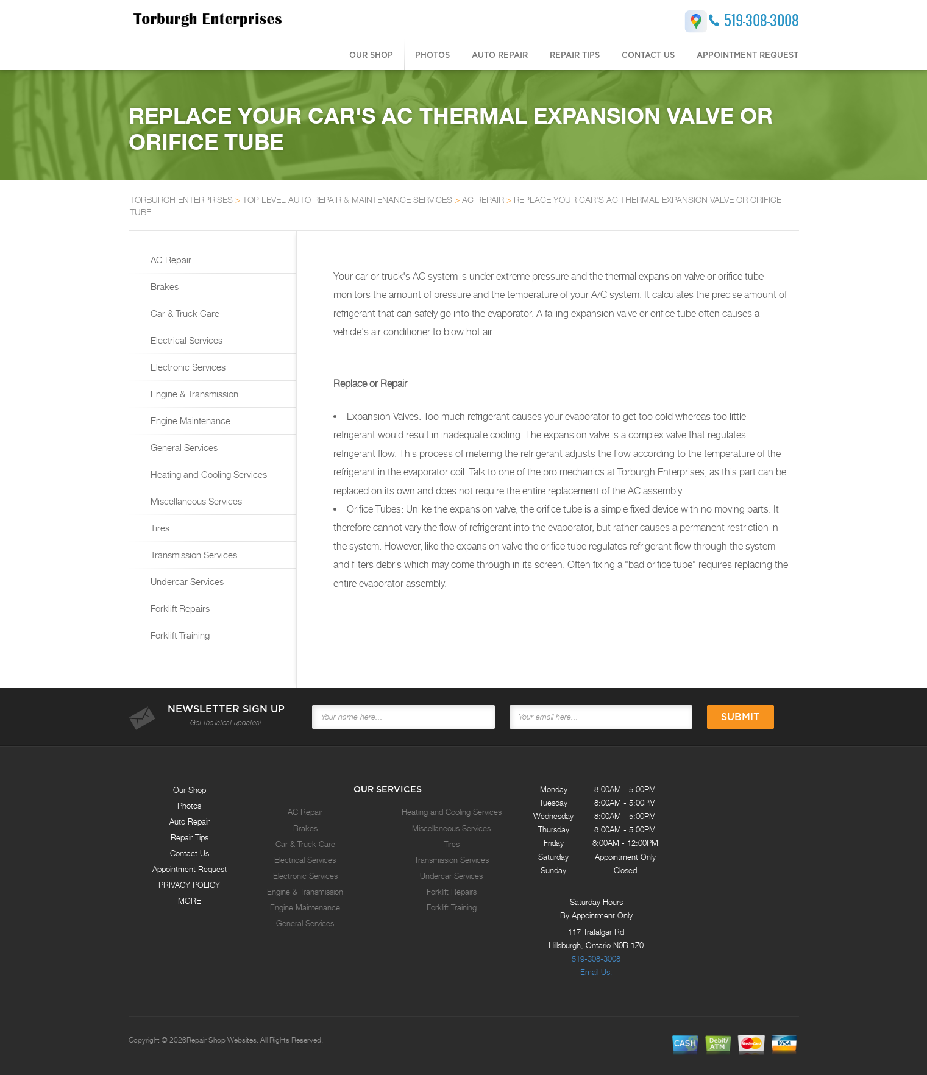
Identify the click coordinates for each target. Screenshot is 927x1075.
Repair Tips (575, 55)
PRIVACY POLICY (189, 885)
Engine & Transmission (193, 393)
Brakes (163, 286)
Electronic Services (187, 366)
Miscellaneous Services (195, 500)
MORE (189, 901)
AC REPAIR (483, 199)
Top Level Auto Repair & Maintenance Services (347, 199)
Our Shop (371, 55)
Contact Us (648, 55)
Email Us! (596, 972)
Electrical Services (185, 340)
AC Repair (169, 259)
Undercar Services (186, 581)
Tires (158, 527)
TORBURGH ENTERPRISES (181, 199)
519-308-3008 (761, 20)
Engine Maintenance (189, 420)
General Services (183, 447)
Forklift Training (179, 635)
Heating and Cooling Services (207, 474)
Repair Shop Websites (221, 1040)
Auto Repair (500, 55)
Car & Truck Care (183, 313)
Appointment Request (747, 55)
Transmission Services (192, 554)
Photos (432, 55)
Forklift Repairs (179, 608)
